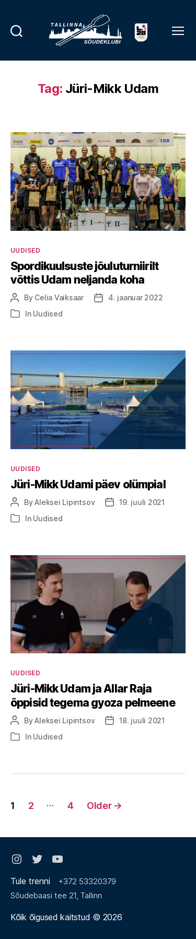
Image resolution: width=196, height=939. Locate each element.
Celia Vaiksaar (59, 297)
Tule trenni (30, 881)
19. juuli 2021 (142, 502)
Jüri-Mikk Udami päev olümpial (88, 484)
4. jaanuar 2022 (135, 297)
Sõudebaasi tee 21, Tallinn (56, 895)
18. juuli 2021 (142, 720)
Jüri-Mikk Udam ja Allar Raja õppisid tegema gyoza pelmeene (92, 695)
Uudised (25, 250)
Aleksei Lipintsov (64, 502)
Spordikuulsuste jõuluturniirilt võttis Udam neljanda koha (84, 273)
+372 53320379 (87, 881)
